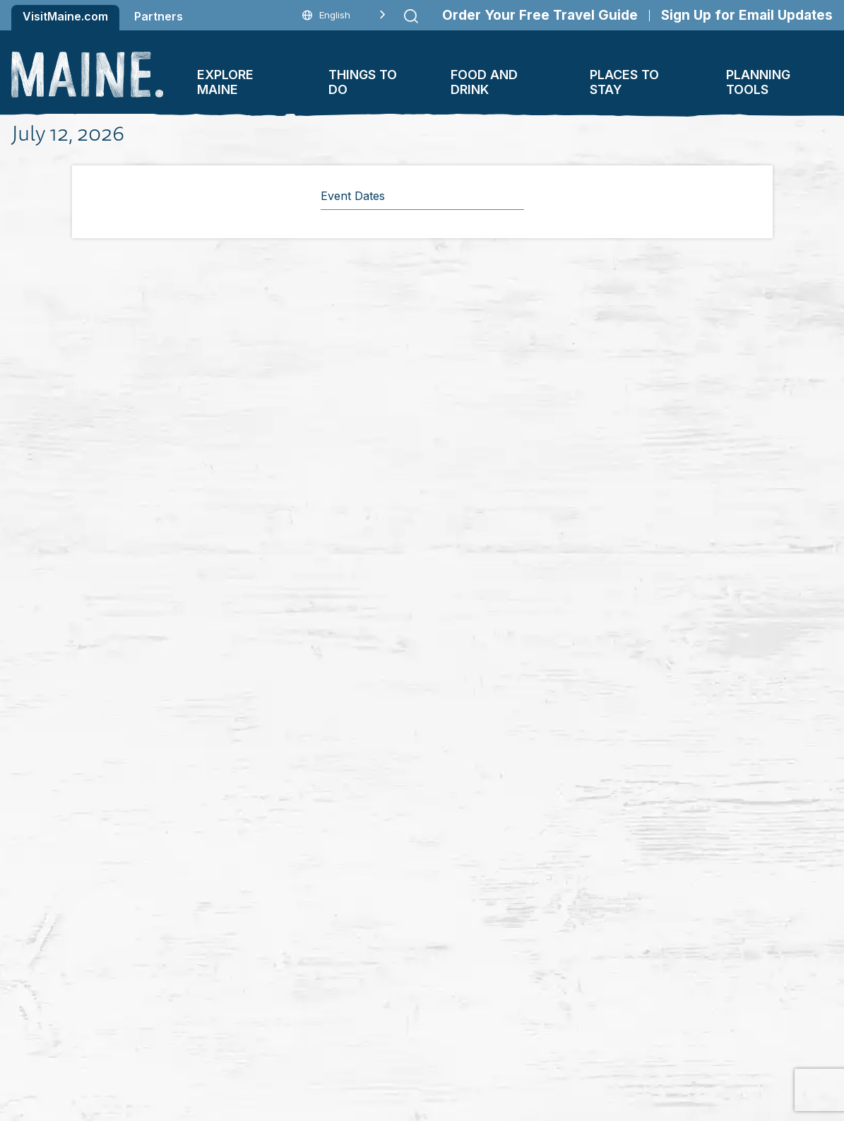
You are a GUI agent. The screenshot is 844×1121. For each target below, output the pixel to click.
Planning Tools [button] (758, 82)
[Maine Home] (87, 75)
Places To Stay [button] (624, 82)
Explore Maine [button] (225, 82)
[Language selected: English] (344, 15)
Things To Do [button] (362, 82)
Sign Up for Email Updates (747, 15)
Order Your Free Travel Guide (540, 15)
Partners (158, 16)
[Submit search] (411, 16)
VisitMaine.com (65, 16)
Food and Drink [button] (484, 82)
